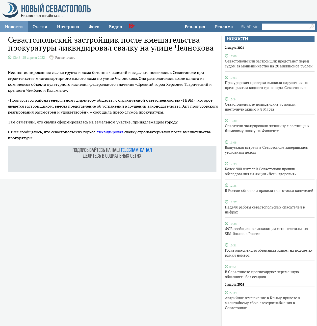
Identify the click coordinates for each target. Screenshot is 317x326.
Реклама (224, 27)
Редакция (195, 27)
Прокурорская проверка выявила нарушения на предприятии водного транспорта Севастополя (266, 85)
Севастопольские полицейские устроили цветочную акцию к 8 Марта (260, 107)
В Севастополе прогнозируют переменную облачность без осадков (262, 274)
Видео (115, 27)
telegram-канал (136, 150)
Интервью (68, 27)
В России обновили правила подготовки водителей (269, 190)
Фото (94, 27)
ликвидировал (110, 132)
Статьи (39, 27)
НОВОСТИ (237, 39)
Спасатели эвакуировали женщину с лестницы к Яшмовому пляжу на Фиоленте (267, 128)
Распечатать (65, 57)
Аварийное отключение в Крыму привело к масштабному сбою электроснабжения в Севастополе (262, 302)
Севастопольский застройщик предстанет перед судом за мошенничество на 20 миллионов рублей (269, 63)
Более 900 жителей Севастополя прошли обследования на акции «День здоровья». (261, 171)
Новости (14, 27)
